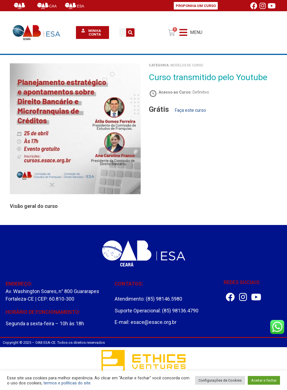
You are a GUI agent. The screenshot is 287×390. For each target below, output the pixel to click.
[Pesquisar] (130, 32)
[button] (190, 33)
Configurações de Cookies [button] (220, 380)
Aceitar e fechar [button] (264, 380)
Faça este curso (190, 110)
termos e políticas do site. (67, 383)
